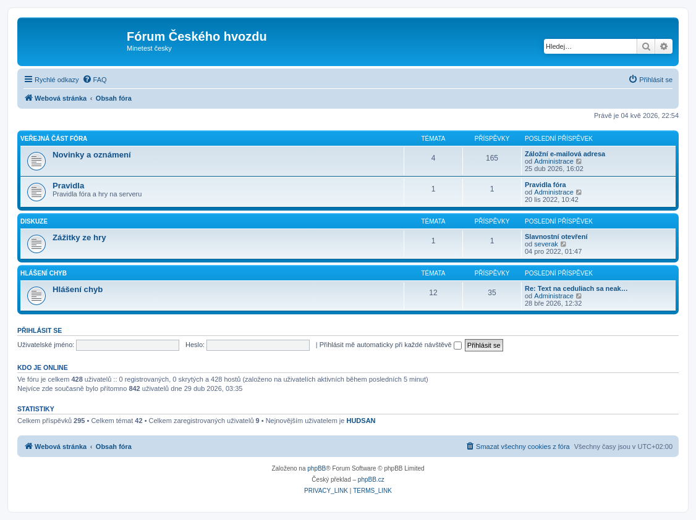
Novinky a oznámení (92, 154)
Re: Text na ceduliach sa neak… (576, 288)
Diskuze (34, 221)
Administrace (554, 161)
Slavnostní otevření (556, 236)
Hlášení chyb (43, 273)
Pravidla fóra (545, 184)
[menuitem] (94, 79)
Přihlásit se (39, 330)
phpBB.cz (371, 479)
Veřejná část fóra (53, 138)
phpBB (316, 468)
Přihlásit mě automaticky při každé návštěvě (391, 344)
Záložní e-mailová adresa (565, 153)
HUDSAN (360, 420)
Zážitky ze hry (79, 237)
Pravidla (68, 185)
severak (546, 244)
